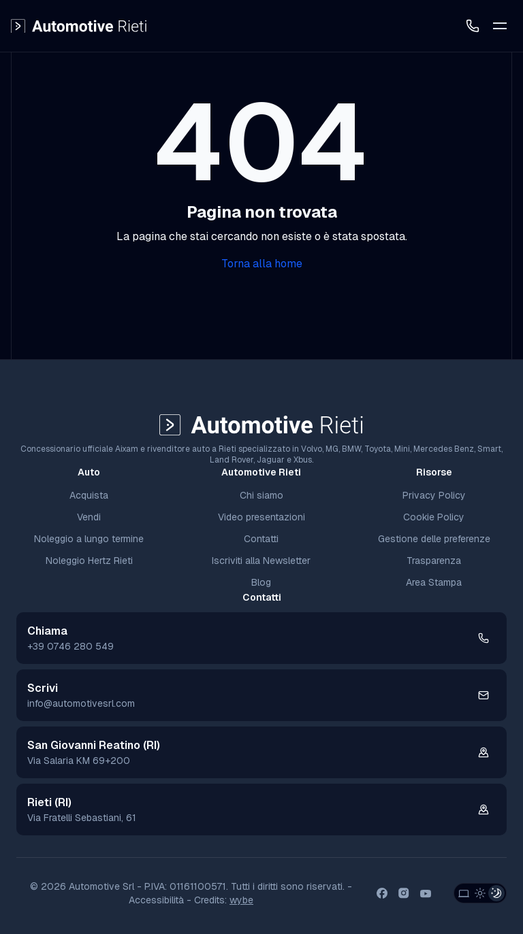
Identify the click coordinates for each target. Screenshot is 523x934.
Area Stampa (434, 582)
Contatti (261, 539)
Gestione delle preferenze (434, 539)
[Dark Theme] (496, 893)
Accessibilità (156, 900)
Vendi (89, 517)
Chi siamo (261, 495)
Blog (261, 582)
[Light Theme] (480, 893)
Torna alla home (261, 263)
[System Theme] (464, 893)
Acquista (88, 495)
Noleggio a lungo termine (89, 539)
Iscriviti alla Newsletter (261, 560)
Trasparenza (434, 560)
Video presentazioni (261, 517)
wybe (241, 900)
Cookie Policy (433, 517)
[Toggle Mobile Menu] (500, 26)
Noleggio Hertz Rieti (89, 560)
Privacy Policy (434, 495)
